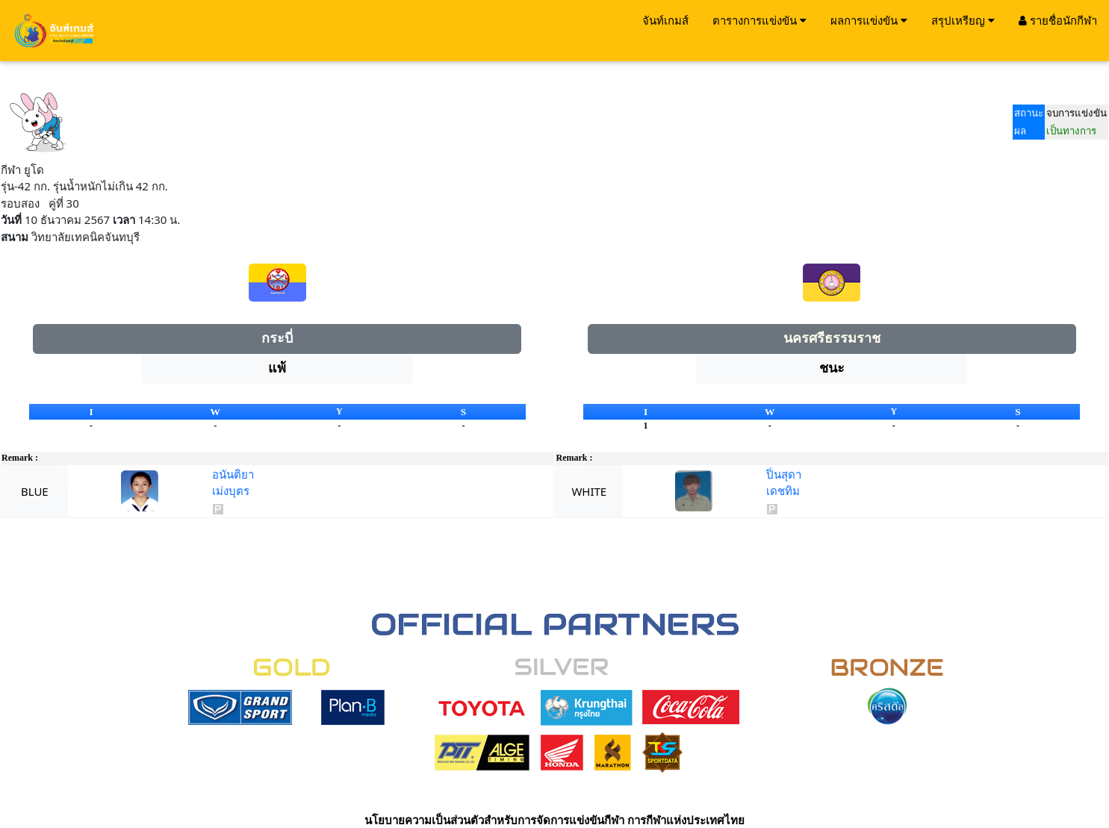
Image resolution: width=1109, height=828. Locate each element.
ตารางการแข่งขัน (759, 20)
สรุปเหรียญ (963, 20)
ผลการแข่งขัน (868, 20)
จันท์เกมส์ (665, 20)
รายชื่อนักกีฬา (1058, 20)
